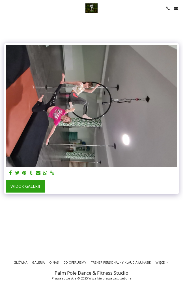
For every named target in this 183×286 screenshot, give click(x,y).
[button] (6, 8)
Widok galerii (25, 186)
